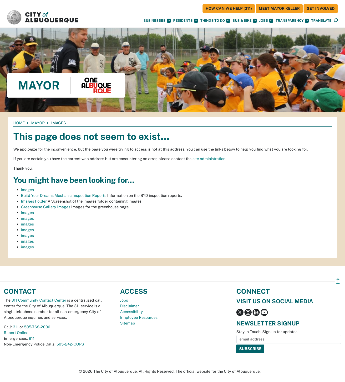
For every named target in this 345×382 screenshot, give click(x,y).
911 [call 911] (32, 338)
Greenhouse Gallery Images (45, 207)
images (27, 190)
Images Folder (34, 201)
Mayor (38, 123)
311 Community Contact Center (38, 300)
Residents (185, 21)
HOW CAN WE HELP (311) (229, 8)
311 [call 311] (16, 327)
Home (19, 123)
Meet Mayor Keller (279, 8)
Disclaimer (129, 306)
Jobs (266, 21)
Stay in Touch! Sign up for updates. (267, 332)
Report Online (16, 332)
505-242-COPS (70, 344)
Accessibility (131, 311)
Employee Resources (138, 317)
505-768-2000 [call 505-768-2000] (37, 327)
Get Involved (321, 8)
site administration (209, 159)
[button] (321, 20)
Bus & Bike (245, 21)
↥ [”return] (338, 281)
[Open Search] (336, 21)
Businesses (157, 21)
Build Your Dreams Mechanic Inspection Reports (63, 195)
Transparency (292, 21)
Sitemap (127, 323)
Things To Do (215, 21)
